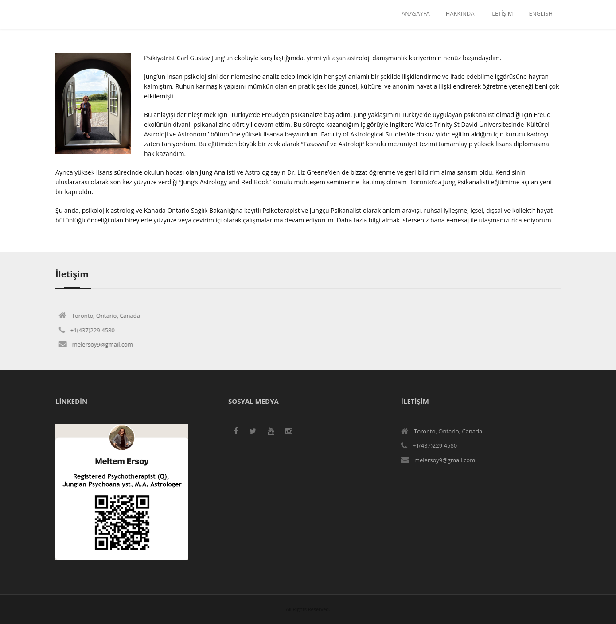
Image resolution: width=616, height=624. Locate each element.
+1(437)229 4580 (89, 330)
